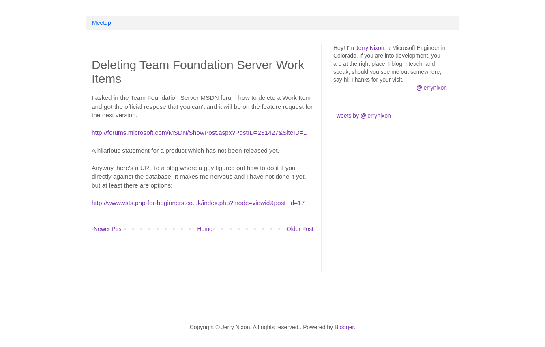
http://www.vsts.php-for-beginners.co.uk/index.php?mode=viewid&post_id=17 (198, 202)
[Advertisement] (186, 258)
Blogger (344, 327)
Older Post (300, 229)
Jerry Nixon (370, 48)
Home (204, 229)
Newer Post (108, 229)
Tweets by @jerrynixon (362, 115)
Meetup (101, 22)
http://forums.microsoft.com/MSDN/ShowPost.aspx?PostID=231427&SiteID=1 (199, 132)
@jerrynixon (431, 87)
